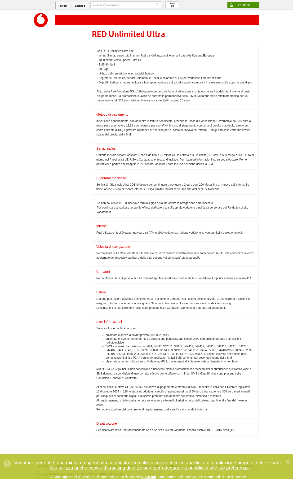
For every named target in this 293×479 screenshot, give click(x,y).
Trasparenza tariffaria (121, 466)
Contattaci (43, 466)
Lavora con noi (149, 466)
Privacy (191, 466)
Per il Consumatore (91, 466)
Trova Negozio (172, 466)
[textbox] (125, 4)
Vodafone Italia (64, 466)
